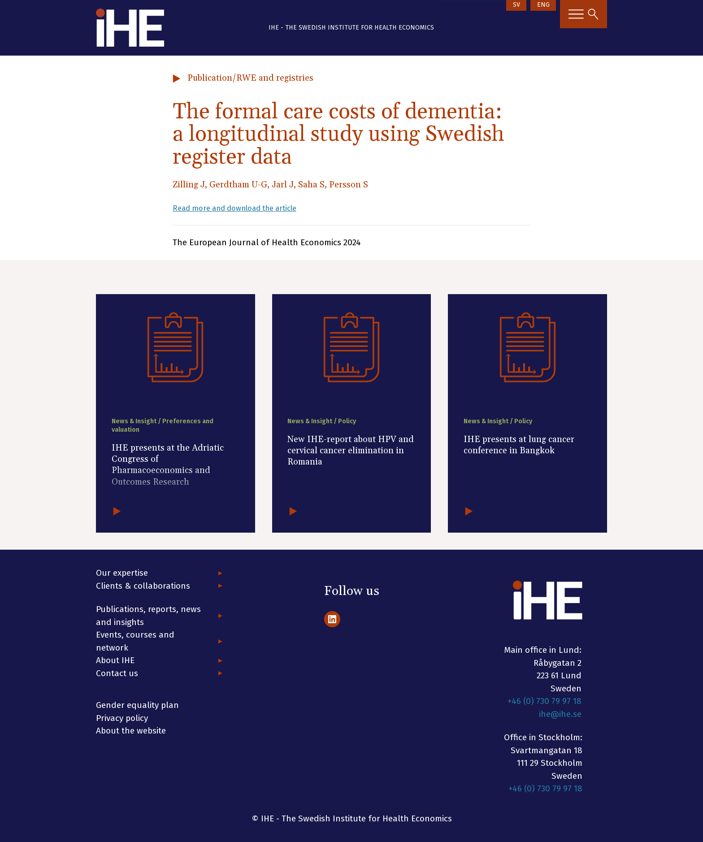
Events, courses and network (135, 641)
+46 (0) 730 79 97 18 (544, 701)
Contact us (117, 673)
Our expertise (122, 573)
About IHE (115, 660)
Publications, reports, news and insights (148, 615)
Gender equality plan (137, 705)
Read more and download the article (245, 208)
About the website (131, 730)
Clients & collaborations (143, 586)
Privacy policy (122, 718)
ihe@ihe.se (560, 714)
